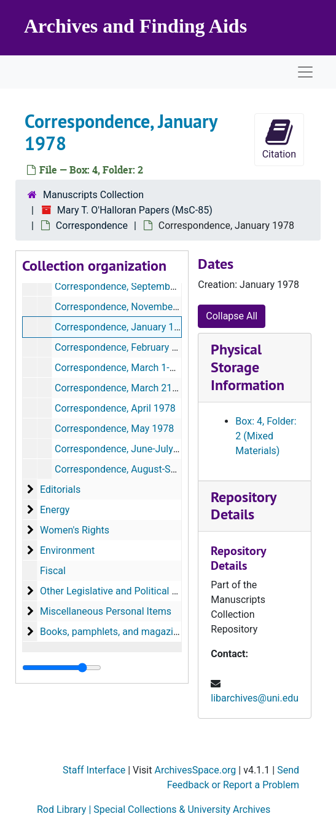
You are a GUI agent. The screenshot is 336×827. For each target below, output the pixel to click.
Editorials (60, 489)
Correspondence (92, 225)
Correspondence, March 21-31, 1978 (134, 388)
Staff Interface (95, 770)
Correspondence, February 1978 (124, 347)
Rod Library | (65, 809)
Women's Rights (74, 530)
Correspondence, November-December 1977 (151, 307)
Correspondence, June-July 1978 (126, 449)
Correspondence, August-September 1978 (146, 469)
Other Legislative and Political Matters (123, 591)
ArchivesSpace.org (195, 770)
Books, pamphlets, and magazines (114, 631)
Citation (279, 139)
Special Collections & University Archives (181, 809)
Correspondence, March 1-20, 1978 (131, 368)
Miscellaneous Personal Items (105, 611)
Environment (67, 550)
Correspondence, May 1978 (114, 428)
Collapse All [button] (231, 316)
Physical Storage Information (247, 367)
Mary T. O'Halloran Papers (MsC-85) (135, 210)
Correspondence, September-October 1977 (148, 286)
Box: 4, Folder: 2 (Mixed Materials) (265, 436)
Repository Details (243, 505)
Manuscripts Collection (93, 195)
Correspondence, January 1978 (122, 327)
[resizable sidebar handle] (61, 668)
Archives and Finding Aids (135, 26)
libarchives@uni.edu (255, 698)
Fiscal (53, 571)
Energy (54, 510)
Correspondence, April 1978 (115, 408)
